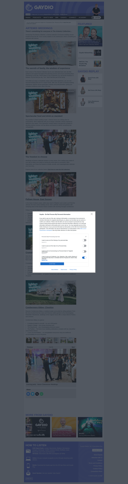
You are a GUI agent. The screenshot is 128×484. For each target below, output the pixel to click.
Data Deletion (54, 269)
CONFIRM (52, 263)
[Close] (92, 214)
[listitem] (64, 236)
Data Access (64, 269)
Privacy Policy (73, 269)
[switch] (84, 240)
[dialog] (64, 242)
